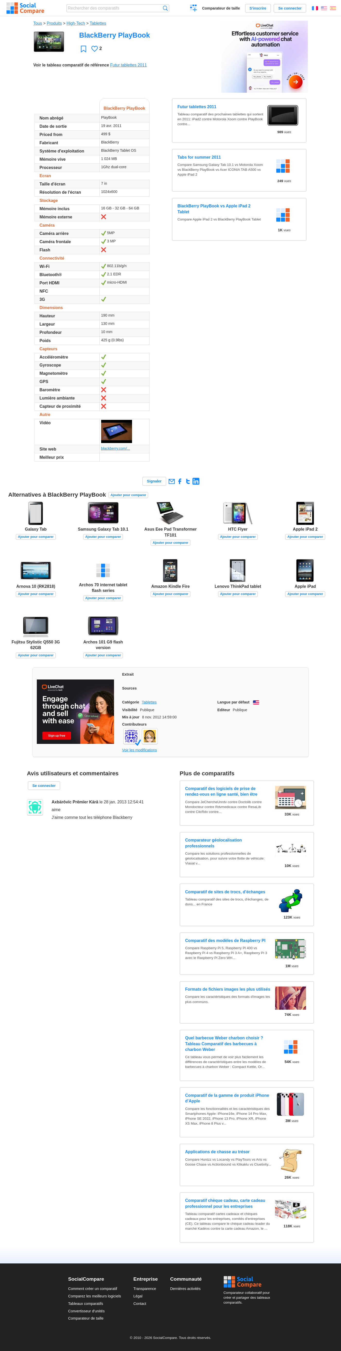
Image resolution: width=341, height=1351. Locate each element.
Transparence (144, 1289)
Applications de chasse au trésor (217, 1152)
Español (333, 8)
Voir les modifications (139, 750)
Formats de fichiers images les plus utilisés (227, 989)
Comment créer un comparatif (92, 1289)
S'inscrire (258, 8)
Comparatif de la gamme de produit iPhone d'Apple (227, 1098)
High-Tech (75, 23)
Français (315, 8)
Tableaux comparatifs (85, 1304)
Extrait (128, 674)
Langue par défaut (233, 702)
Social (248, 1282)
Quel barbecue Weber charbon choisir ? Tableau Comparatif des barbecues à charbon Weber (224, 1044)
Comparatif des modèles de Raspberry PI (225, 940)
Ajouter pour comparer (128, 495)
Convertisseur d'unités (86, 1311)
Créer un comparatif (193, 9)
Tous (37, 23)
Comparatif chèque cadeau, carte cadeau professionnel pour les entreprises (225, 1203)
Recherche (165, 8)
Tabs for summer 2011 (199, 157)
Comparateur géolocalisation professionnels (213, 843)
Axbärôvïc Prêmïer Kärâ (75, 802)
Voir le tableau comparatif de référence (71, 65)
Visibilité (129, 710)
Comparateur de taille (221, 8)
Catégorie (130, 702)
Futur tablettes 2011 (128, 65)
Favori (83, 48)
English (324, 8)
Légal (137, 1296)
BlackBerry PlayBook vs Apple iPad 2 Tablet (213, 209)
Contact (139, 1304)
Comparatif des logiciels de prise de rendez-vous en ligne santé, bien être (221, 791)
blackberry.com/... (115, 448)
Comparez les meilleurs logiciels (94, 1296)
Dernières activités (185, 1289)
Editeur (223, 710)
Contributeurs (134, 724)
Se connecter (289, 8)
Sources (129, 688)
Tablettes (98, 23)
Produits (54, 23)
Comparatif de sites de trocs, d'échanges (225, 892)
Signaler (154, 481)
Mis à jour (130, 717)
